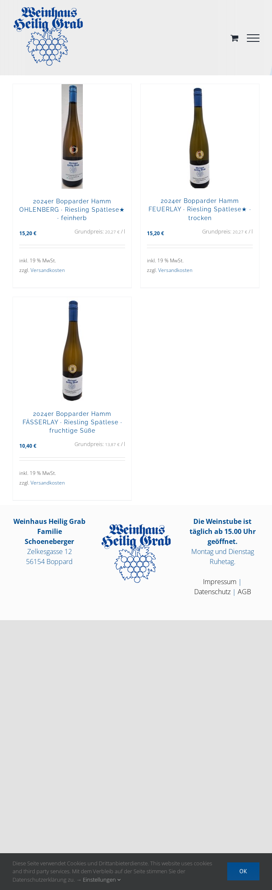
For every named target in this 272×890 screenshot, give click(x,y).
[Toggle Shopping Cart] (235, 37)
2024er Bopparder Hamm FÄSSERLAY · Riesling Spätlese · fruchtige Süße (72, 422)
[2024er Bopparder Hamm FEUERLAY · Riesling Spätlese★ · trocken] (200, 136)
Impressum (219, 581)
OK (243, 871)
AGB (244, 591)
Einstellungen (102, 879)
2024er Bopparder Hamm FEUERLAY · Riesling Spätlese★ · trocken (200, 209)
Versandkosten (48, 270)
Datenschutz (212, 591)
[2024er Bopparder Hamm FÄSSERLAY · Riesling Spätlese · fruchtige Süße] (72, 349)
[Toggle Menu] (253, 38)
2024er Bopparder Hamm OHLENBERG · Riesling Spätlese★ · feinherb (72, 209)
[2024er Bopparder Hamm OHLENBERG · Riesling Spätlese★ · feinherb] (72, 136)
